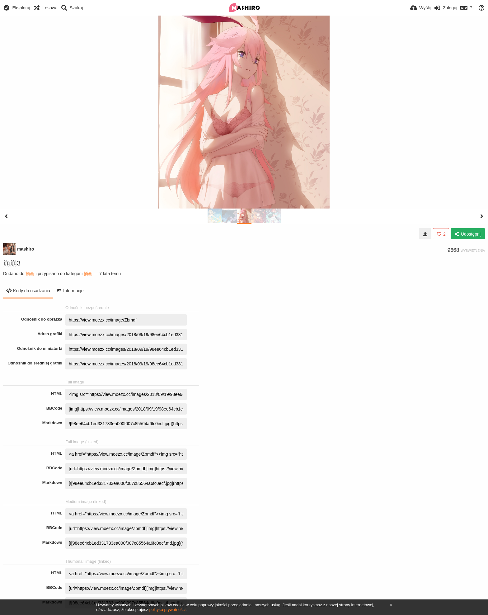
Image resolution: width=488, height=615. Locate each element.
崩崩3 (12, 263)
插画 (30, 273)
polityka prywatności (167, 609)
